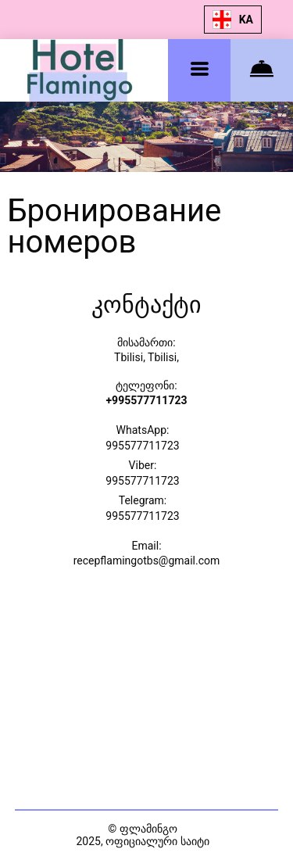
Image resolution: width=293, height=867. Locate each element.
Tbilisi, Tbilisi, (146, 357)
